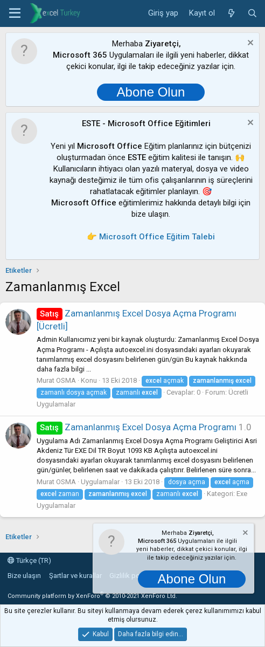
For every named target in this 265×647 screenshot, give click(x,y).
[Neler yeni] (230, 13)
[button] (14, 13)
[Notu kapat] (249, 44)
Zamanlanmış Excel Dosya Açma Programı (136, 427)
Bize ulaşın (24, 576)
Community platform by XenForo (92, 596)
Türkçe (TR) (29, 560)
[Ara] (252, 13)
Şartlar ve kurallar (75, 576)
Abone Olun (151, 92)
